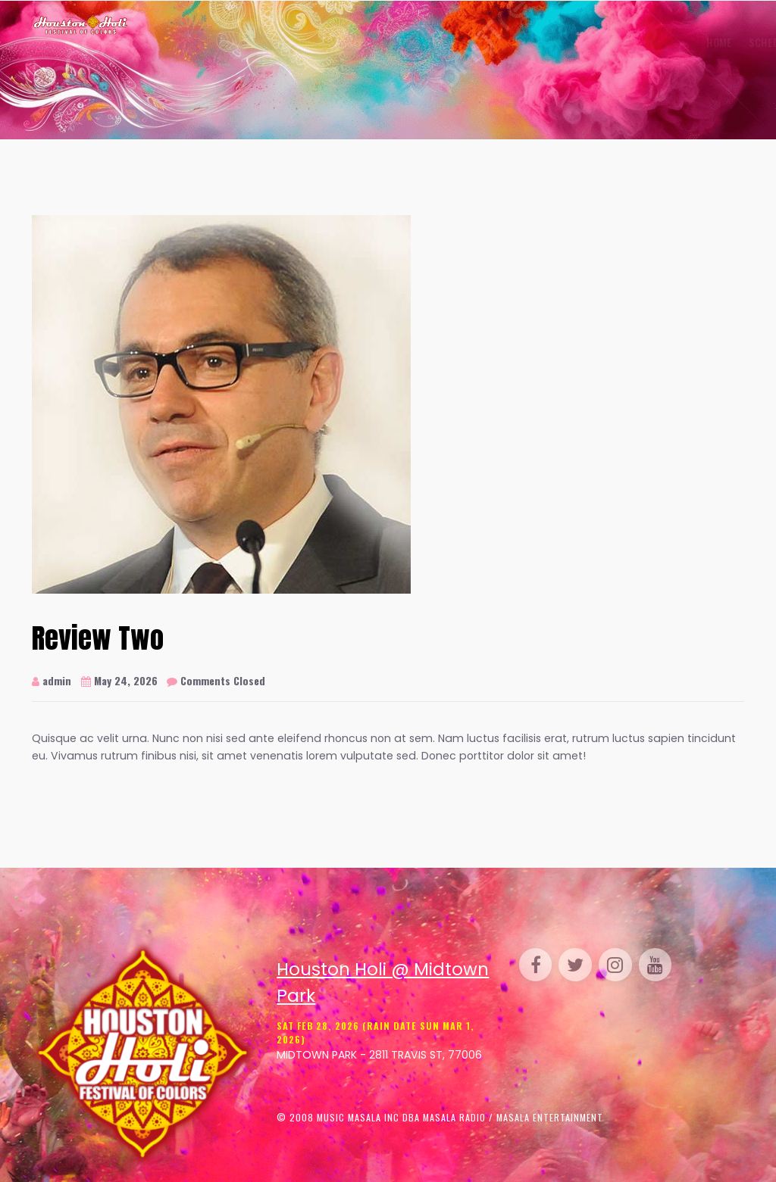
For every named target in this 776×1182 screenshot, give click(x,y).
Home (213, 42)
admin (51, 680)
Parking (496, 42)
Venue (387, 42)
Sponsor (557, 42)
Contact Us (707, 42)
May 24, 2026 (119, 680)
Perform (439, 42)
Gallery (332, 42)
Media (614, 42)
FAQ (653, 42)
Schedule (266, 42)
